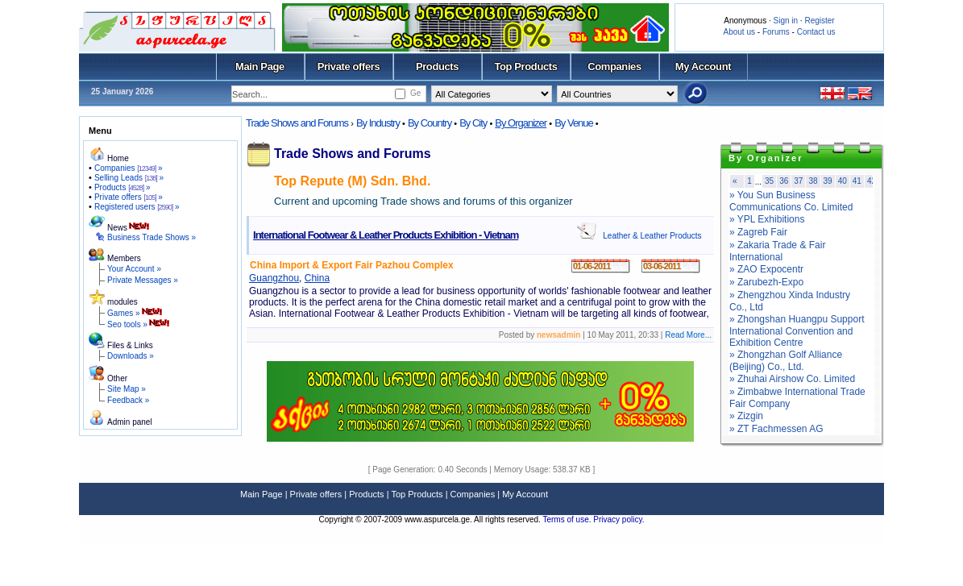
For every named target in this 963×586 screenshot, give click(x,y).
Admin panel (129, 422)
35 (769, 181)
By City (473, 123)
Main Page (259, 66)
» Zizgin (746, 416)
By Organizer (520, 123)
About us (739, 31)
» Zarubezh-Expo (766, 282)
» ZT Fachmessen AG (776, 428)
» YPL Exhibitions (766, 219)
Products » (122, 187)
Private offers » (128, 197)
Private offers (349, 66)
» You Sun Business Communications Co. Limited (791, 201)
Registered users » (137, 206)
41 (857, 181)
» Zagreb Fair (758, 232)
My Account (703, 66)
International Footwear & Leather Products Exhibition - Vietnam (385, 235)
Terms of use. (567, 519)
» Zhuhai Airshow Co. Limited (792, 378)
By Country (429, 123)
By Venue (573, 123)
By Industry (378, 123)
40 (842, 181)
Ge (415, 93)
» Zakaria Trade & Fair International (777, 251)
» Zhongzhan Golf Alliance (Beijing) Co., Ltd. (785, 360)
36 (783, 181)
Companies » (128, 168)
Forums (776, 31)
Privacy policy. (618, 519)
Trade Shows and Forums (297, 123)
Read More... (688, 334)
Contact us (816, 31)
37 (798, 181)
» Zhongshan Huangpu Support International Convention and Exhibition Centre (796, 331)
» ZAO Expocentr (766, 269)
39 (828, 181)
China (317, 278)
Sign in (785, 20)
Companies (614, 66)
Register (819, 20)
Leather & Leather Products (652, 235)
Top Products (525, 66)
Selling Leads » (129, 177)
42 (871, 181)
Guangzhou (274, 278)
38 (812, 181)
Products (437, 66)
